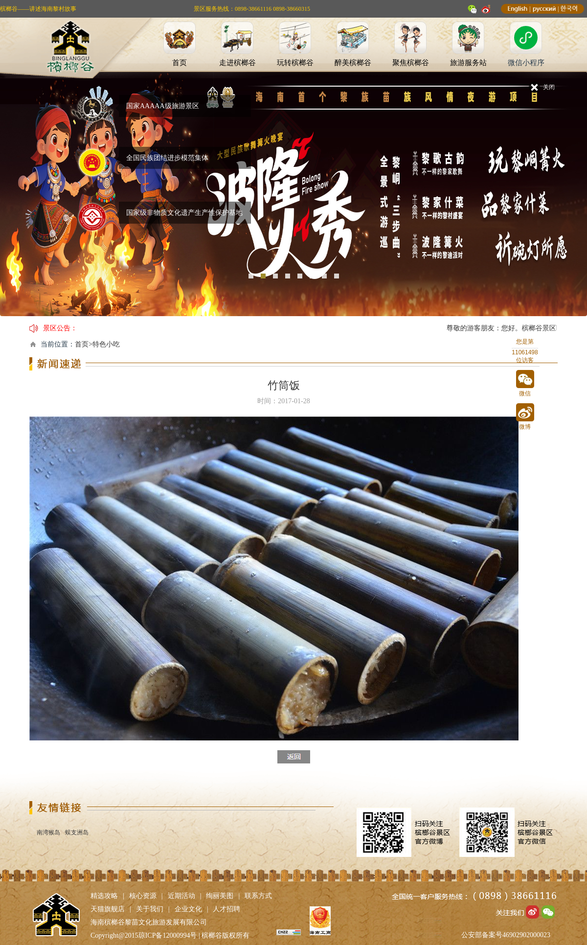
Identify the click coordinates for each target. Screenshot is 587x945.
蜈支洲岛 (77, 832)
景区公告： (60, 328)
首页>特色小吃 (97, 344)
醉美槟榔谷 (353, 63)
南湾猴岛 (48, 832)
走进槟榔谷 (237, 63)
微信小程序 (526, 63)
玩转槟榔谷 (295, 63)
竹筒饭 (284, 385)
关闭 (549, 87)
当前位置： (58, 344)
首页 (179, 63)
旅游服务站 (468, 63)
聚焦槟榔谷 (410, 63)
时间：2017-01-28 (283, 401)
